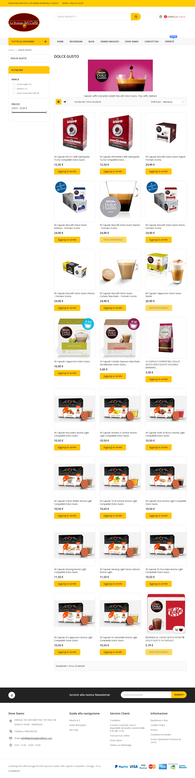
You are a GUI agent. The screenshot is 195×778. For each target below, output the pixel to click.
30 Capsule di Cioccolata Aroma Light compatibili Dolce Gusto (164, 571)
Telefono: (19, 731)
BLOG (155, 41)
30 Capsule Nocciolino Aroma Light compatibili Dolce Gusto (71, 434)
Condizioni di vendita (161, 734)
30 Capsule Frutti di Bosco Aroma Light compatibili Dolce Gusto (165, 434)
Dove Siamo (116, 740)
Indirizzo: (18, 719)
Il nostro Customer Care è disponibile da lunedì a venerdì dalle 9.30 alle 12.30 (127, 728)
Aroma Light (24, 84)
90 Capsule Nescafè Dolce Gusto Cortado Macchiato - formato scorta (118, 295)
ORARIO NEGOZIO (136, 41)
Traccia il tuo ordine (119, 735)
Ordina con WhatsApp (120, 745)
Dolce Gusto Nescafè (28, 93)
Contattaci (115, 720)
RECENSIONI (171, 41)
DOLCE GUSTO (19, 58)
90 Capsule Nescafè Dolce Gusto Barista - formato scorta (120, 226)
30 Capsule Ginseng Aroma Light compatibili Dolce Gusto (70, 571)
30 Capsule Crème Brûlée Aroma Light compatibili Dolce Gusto (73, 502)
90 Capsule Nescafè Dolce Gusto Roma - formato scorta (165, 226)
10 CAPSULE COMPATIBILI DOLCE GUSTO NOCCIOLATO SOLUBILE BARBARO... (162, 364)
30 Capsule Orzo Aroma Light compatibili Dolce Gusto (165, 502)
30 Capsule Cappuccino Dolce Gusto (72, 361)
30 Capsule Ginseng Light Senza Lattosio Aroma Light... (120, 571)
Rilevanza (173, 102)
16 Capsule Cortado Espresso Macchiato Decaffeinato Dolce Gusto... (120, 363)
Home (60, 41)
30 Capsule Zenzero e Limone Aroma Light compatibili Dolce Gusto (118, 434)
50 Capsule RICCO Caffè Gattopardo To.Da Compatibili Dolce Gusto (72, 158)
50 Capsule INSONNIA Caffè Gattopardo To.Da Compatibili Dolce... (120, 158)
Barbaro (22, 88)
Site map (73, 729)
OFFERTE (76, 40)
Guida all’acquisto (77, 725)
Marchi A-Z (74, 720)
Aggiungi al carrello (67, 171)
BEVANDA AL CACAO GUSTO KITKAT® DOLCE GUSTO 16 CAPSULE (164, 639)
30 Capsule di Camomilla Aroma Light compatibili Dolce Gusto (118, 639)
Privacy (154, 729)
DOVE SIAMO (113, 41)
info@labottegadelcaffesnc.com (36, 738)
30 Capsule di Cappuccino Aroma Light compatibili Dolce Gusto (73, 639)
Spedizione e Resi (159, 720)
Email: (17, 738)
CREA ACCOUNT (77, 3)
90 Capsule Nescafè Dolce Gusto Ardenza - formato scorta (70, 226)
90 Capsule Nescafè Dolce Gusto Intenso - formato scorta (74, 295)
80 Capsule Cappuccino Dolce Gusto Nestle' (163, 295)
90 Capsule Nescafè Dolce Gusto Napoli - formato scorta (165, 158)
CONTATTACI (93, 41)
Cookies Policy (158, 725)
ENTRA (66, 3)
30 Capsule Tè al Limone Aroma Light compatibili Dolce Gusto (118, 502)
